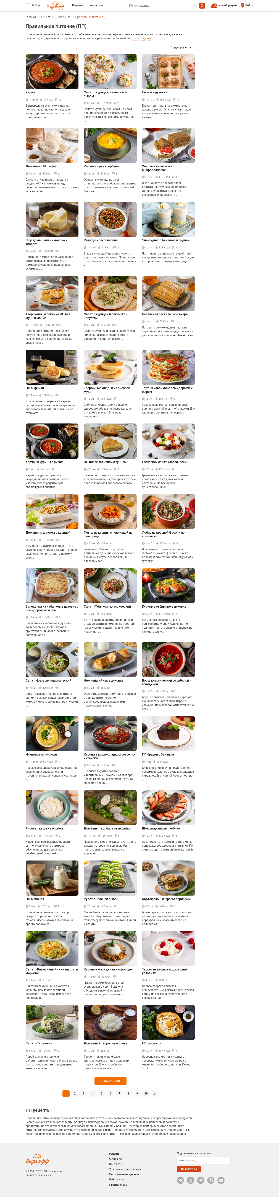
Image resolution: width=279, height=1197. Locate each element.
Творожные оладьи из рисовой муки (107, 390)
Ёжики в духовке (154, 92)
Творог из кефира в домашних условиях (164, 971)
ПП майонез (35, 899)
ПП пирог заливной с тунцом (105, 462)
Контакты (115, 1164)
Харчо (30, 92)
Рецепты (77, 5)
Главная (31, 17)
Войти (246, 5)
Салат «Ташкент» (39, 1043)
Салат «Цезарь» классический (48, 680)
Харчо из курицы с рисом (44, 462)
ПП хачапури (151, 1043)
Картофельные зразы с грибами (166, 899)
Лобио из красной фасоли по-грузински (164, 534)
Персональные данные (124, 1174)
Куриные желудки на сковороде (108, 969)
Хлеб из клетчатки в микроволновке (157, 168)
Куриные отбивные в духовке (164, 606)
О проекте (115, 1158)
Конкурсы (96, 5)
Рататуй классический (101, 240)
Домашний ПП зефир (41, 166)
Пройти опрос (118, 1184)
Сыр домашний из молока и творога (46, 242)
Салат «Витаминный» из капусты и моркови (52, 971)
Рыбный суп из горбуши (102, 166)
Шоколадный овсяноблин (161, 828)
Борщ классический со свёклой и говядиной (166, 682)
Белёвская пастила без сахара (165, 314)
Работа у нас (117, 1179)
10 (146, 1093)
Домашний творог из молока (105, 1043)
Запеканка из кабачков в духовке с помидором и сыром (52, 608)
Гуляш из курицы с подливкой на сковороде (108, 534)
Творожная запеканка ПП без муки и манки (48, 316)
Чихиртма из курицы (41, 754)
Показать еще (110, 1081)
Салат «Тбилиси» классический (107, 606)
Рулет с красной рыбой (101, 899)
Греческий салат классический (165, 462)
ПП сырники (35, 388)
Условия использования (125, 1169)
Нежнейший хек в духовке (103, 680)
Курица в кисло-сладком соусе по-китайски (109, 756)
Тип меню (63, 17)
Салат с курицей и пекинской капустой (105, 316)
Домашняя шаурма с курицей (48, 532)
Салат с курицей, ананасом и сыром (105, 94)
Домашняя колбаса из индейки (107, 828)
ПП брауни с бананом (158, 754)
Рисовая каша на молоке (44, 828)
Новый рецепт (228, 5)
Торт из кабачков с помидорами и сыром (167, 390)
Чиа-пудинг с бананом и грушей (165, 240)
